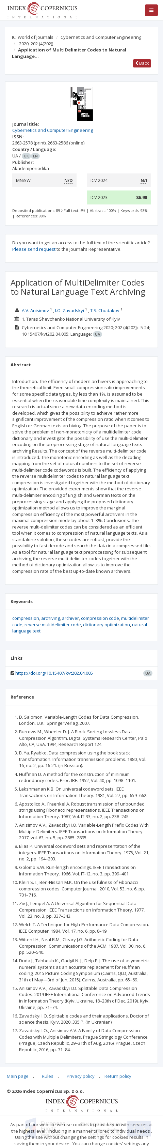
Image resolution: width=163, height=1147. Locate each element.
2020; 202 (36, 44)
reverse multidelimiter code (53, 625)
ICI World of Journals (32, 37)
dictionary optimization (106, 625)
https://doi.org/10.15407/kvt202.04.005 (54, 673)
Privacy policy (81, 1076)
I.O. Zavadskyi (69, 310)
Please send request (33, 249)
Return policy (117, 1076)
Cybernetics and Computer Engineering (101, 37)
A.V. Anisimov (35, 310)
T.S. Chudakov (104, 310)
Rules (47, 1076)
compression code (100, 618)
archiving (50, 618)
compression (25, 618)
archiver (70, 618)
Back (142, 63)
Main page (18, 1076)
